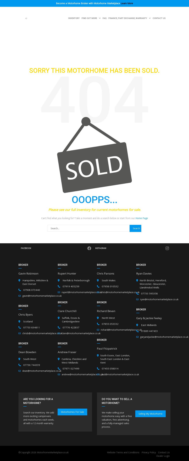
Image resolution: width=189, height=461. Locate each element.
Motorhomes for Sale (72, 411)
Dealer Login (163, 455)
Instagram (132, 248)
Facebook (56, 248)
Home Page (141, 218)
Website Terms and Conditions (123, 452)
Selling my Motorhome (150, 413)
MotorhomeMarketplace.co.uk (53, 452)
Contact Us (164, 452)
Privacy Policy (149, 452)
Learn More (127, 3)
